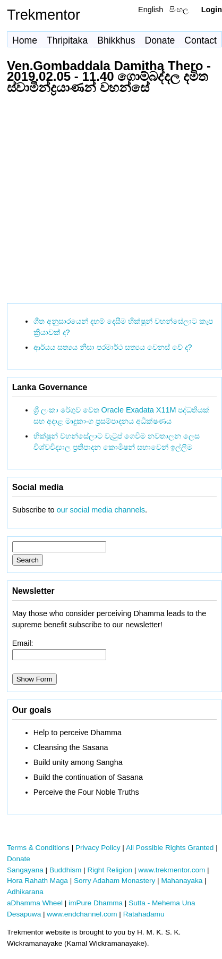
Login (211, 9)
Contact (200, 40)
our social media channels (101, 510)
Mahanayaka (181, 881)
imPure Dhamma (96, 903)
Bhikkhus (116, 40)
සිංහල (179, 9)
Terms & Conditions (38, 848)
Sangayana (25, 870)
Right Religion (109, 870)
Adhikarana (25, 892)
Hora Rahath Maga (37, 881)
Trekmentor (43, 14)
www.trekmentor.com (171, 870)
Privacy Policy (98, 848)
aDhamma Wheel (35, 903)
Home (24, 40)
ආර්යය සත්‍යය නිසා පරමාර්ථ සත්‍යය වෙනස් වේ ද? (112, 347)
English (150, 9)
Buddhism (65, 870)
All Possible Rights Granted (170, 848)
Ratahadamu (144, 914)
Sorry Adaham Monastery (114, 881)
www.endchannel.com (82, 914)
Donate (160, 40)
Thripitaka (67, 40)
